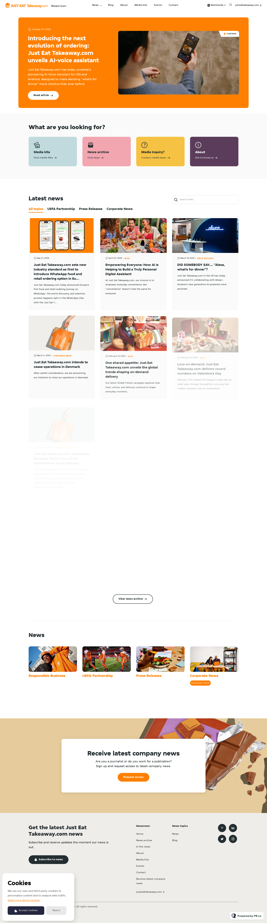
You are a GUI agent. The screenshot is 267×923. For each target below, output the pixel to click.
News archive (144, 840)
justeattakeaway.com (247, 5)
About (124, 5)
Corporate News (204, 676)
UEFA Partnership (97, 676)
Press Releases (148, 676)
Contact (173, 5)
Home (139, 834)
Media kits (141, 5)
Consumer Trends (200, 683)
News (95, 5)
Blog (110, 5)
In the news (143, 847)
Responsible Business (47, 676)
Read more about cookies (24, 900)
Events (158, 5)
